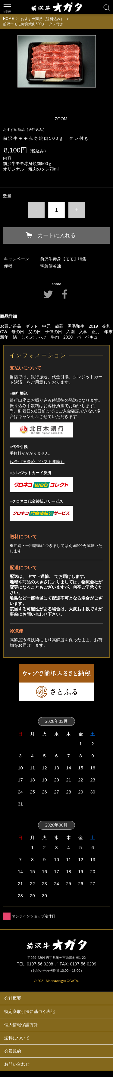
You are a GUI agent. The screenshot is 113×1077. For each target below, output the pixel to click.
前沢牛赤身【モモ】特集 (63, 258)
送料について (17, 1038)
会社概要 (12, 998)
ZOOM (61, 118)
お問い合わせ (17, 1064)
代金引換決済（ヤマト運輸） (37, 461)
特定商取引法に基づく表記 (29, 1011)
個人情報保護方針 (21, 1024)
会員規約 (12, 1051)
